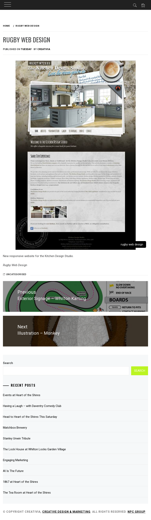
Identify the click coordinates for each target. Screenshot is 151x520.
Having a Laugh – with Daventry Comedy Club (32, 406)
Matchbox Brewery (15, 427)
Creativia (43, 49)
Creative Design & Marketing (66, 511)
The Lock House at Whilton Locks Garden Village (34, 449)
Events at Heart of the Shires (21, 395)
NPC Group (136, 511)
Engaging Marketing (15, 460)
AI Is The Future (13, 471)
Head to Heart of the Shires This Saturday (30, 417)
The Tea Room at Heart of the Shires (27, 492)
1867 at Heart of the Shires (20, 482)
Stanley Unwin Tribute (16, 438)
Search (8, 363)
